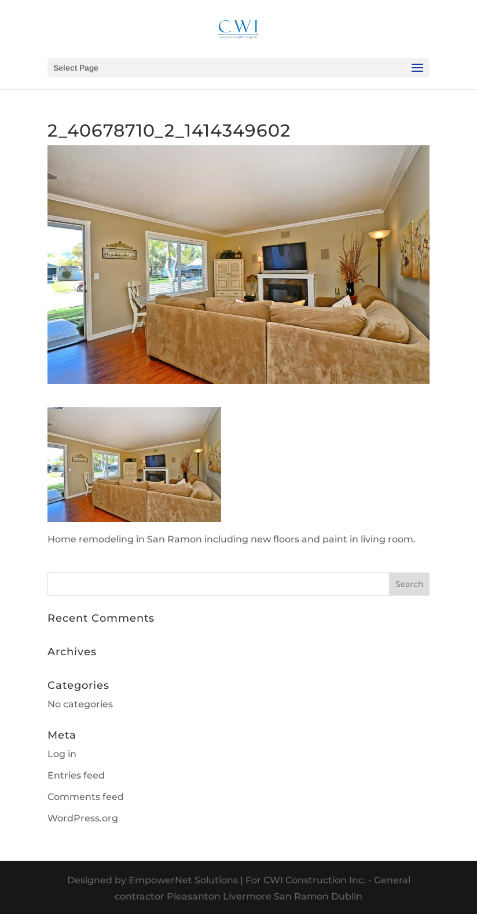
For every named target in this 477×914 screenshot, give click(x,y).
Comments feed (85, 796)
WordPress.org (82, 818)
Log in (61, 753)
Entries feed (76, 775)
